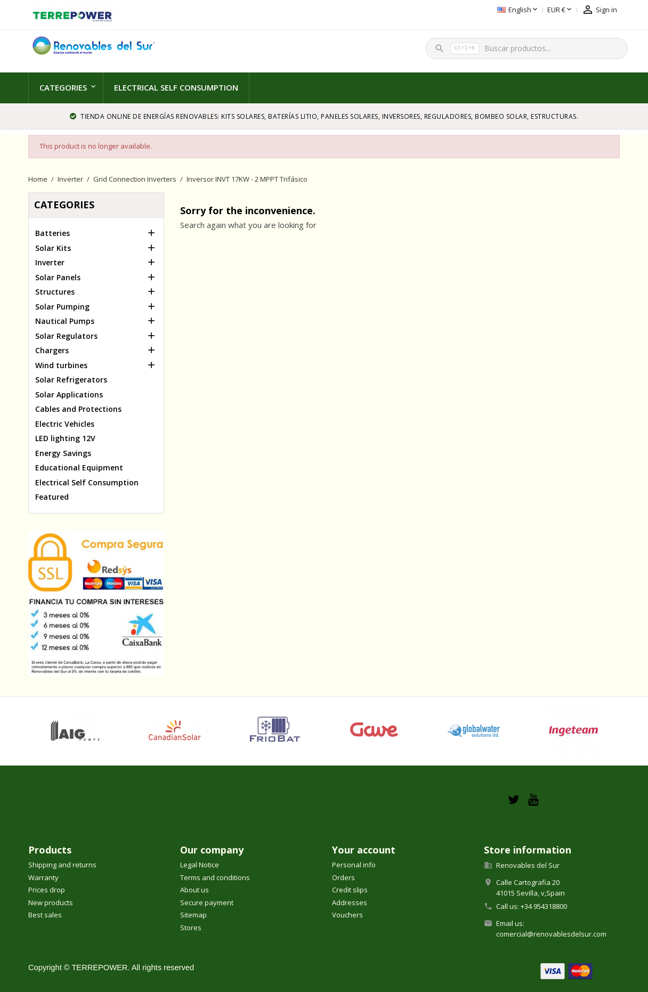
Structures (55, 292)
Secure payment (206, 902)
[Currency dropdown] (508, 10)
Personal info (354, 864)
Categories (63, 87)
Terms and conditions (215, 877)
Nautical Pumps (64, 321)
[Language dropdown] (465, 10)
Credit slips (350, 890)
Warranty (43, 877)
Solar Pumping (62, 307)
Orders (343, 877)
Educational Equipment (79, 467)
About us (194, 890)
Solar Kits (53, 248)
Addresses (349, 902)
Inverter (49, 262)
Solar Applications (69, 394)
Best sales (45, 915)
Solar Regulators (66, 336)
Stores (190, 927)
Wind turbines (61, 365)
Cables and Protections (78, 409)
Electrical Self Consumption (176, 87)
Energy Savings (63, 453)
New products (50, 902)
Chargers (52, 350)
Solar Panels (57, 277)
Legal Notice (199, 864)
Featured (52, 497)
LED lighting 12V (65, 438)
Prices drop (46, 890)
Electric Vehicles (64, 424)
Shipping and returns (62, 864)
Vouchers (347, 915)
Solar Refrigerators (71, 380)
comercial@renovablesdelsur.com (551, 934)
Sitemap (193, 915)
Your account (363, 849)
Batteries (52, 233)
